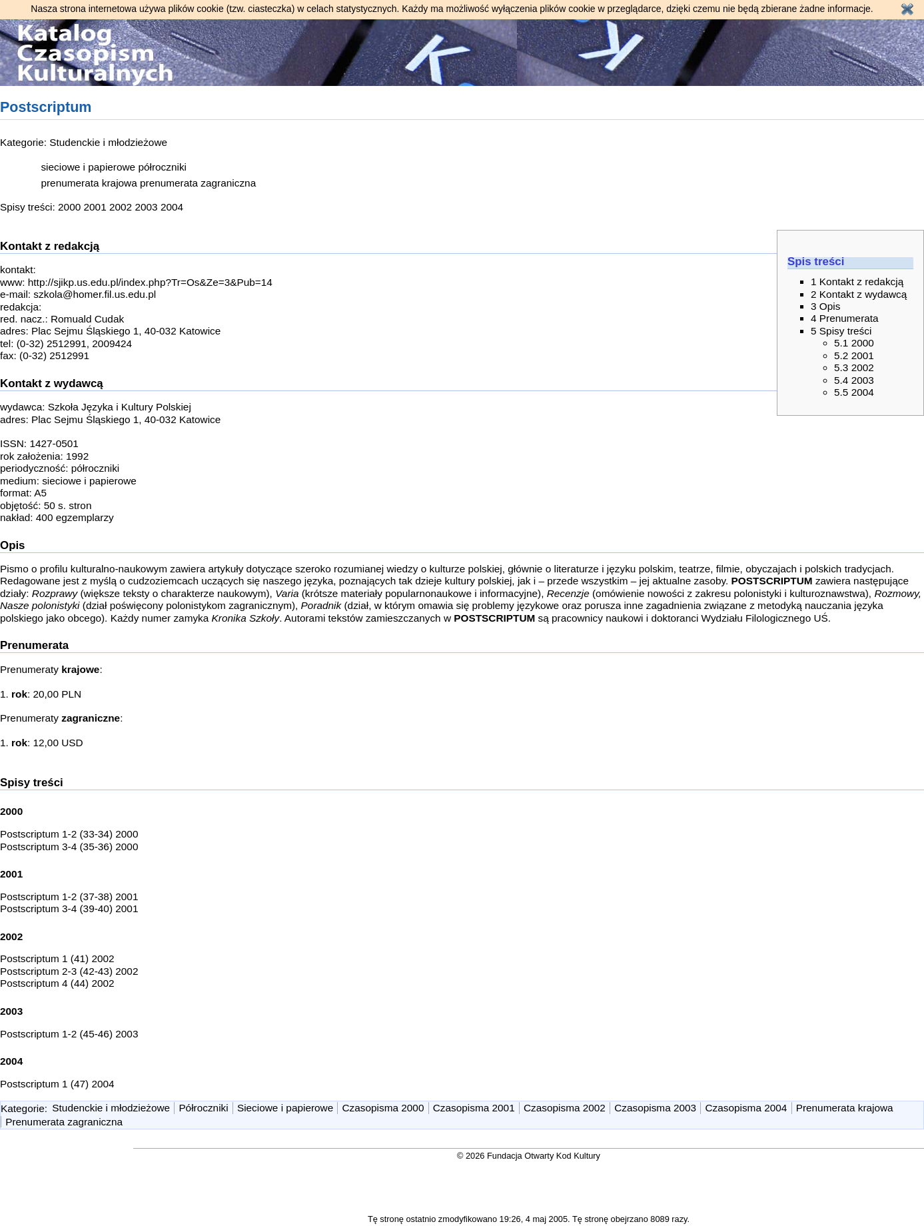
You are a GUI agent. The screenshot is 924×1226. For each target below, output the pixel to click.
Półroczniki (203, 1107)
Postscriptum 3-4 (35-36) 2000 (69, 846)
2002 (120, 207)
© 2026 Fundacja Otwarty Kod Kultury (528, 1156)
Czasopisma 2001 (474, 1107)
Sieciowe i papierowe (285, 1107)
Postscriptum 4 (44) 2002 (57, 983)
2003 (146, 207)
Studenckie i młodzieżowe (108, 142)
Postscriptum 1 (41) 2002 (57, 958)
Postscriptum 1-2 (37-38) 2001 (69, 896)
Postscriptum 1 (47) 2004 (57, 1083)
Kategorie (23, 1107)
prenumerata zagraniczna (198, 183)
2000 (69, 207)
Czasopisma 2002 (565, 1107)
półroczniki (162, 167)
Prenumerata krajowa (844, 1107)
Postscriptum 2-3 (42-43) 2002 (69, 971)
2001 (95, 207)
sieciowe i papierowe (88, 167)
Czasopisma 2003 (655, 1107)
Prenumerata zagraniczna (64, 1121)
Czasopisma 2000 (383, 1107)
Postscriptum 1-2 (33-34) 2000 (69, 834)
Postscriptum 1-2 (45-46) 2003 (69, 1033)
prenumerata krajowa (89, 183)
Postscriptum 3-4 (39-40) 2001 (69, 908)
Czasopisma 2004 (746, 1107)
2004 (172, 207)
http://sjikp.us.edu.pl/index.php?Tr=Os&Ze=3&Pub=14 (150, 282)
